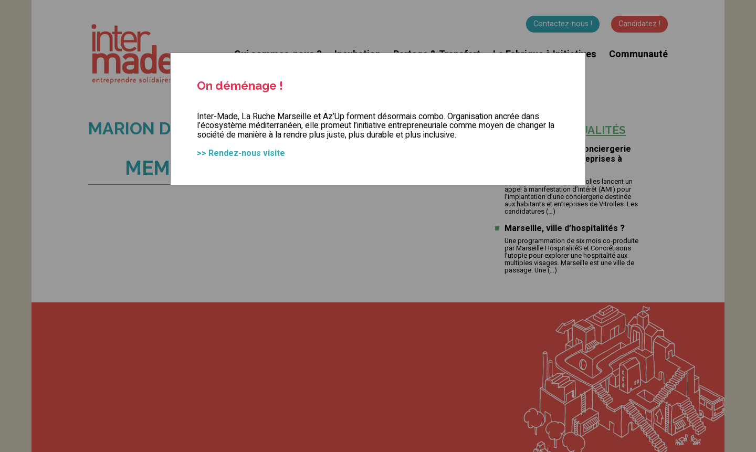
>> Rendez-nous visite (241, 153)
